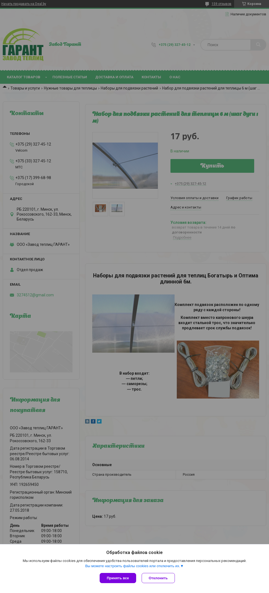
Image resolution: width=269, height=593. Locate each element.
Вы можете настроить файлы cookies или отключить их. (132, 566)
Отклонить (158, 578)
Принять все (118, 578)
